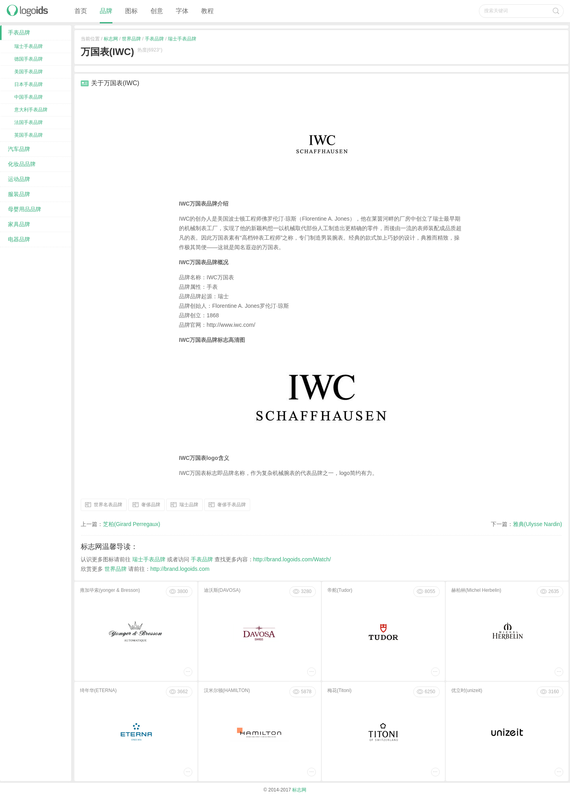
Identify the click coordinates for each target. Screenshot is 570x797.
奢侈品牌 (150, 504)
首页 (80, 11)
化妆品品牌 (22, 164)
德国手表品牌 (28, 59)
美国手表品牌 (28, 71)
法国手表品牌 (28, 122)
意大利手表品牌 (31, 109)
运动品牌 (19, 179)
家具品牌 (19, 224)
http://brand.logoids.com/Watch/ (292, 559)
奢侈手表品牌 (231, 504)
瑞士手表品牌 (182, 39)
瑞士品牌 (188, 504)
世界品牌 (131, 39)
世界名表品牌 (108, 504)
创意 (156, 11)
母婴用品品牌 (24, 209)
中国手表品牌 (28, 97)
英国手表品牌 (28, 135)
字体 (182, 11)
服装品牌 (19, 194)
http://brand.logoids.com (179, 569)
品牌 (106, 11)
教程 (207, 11)
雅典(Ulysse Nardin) (537, 524)
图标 (131, 11)
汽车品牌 (19, 149)
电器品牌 (19, 239)
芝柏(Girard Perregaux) (131, 524)
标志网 (111, 39)
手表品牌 (154, 39)
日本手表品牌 (28, 84)
